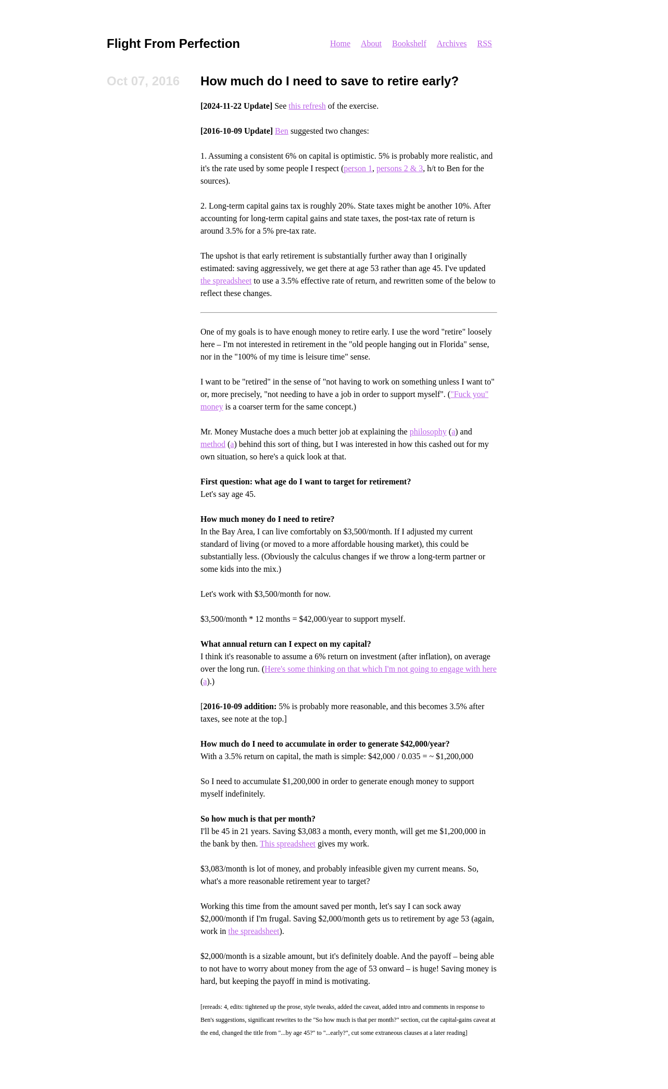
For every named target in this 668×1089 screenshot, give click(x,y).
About (371, 43)
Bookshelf (409, 43)
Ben (281, 130)
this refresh (307, 105)
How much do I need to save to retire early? (329, 81)
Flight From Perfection (173, 43)
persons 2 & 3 (399, 168)
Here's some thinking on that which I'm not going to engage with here (380, 668)
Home (340, 43)
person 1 (358, 168)
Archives (452, 43)
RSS (484, 43)
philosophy (428, 431)
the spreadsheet (225, 280)
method (212, 444)
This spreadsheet (288, 843)
